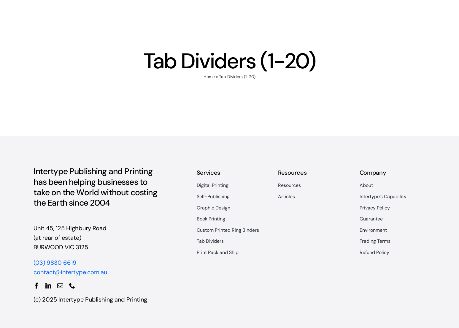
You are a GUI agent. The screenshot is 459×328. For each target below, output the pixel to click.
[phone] (72, 286)
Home (209, 76)
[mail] (60, 286)
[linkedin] (48, 286)
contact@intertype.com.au (70, 272)
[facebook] (36, 286)
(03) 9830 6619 (55, 262)
